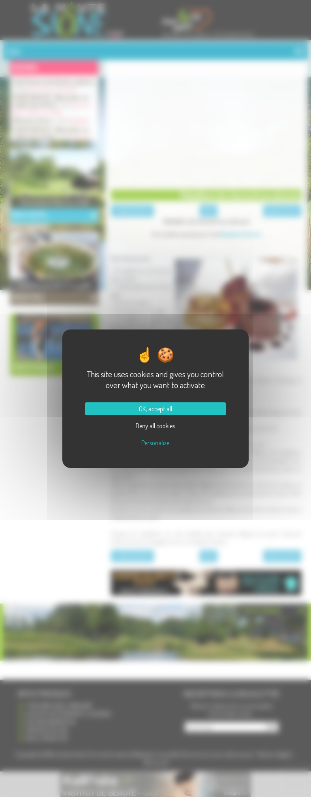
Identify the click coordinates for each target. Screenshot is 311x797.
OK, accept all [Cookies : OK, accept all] (155, 409)
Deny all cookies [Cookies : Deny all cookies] (155, 426)
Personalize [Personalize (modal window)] (155, 443)
